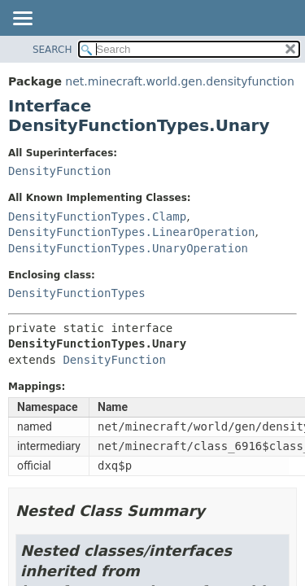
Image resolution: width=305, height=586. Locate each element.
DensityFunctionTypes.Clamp (97, 216)
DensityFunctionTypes (77, 293)
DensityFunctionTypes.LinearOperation (131, 231)
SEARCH (52, 49)
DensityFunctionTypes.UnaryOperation (128, 248)
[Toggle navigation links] (22, 19)
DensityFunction (59, 170)
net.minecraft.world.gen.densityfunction (179, 81)
